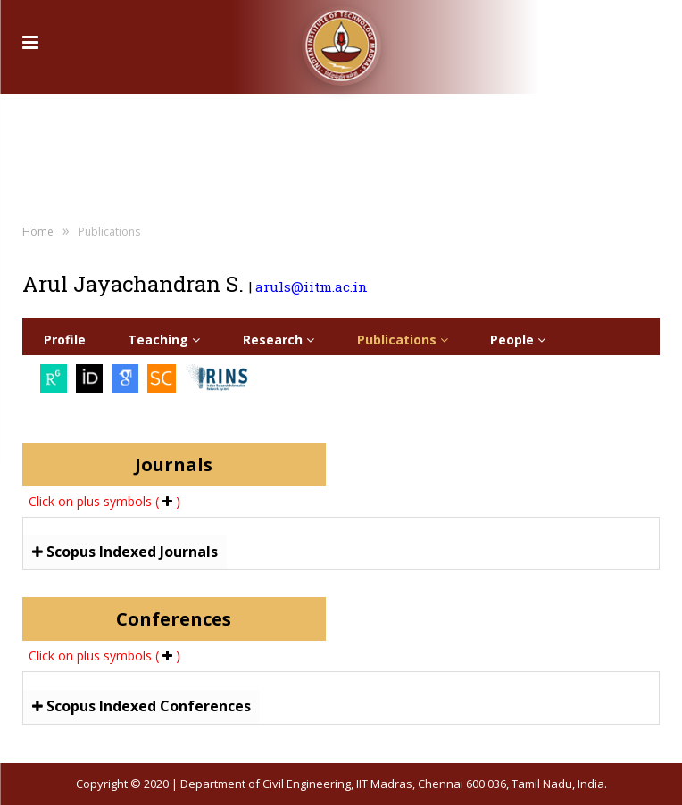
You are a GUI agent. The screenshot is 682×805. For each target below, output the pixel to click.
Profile (65, 339)
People (517, 339)
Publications (402, 339)
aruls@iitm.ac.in (311, 286)
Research (278, 339)
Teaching (164, 339)
